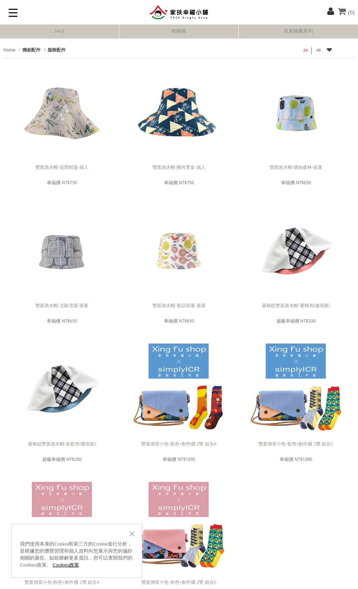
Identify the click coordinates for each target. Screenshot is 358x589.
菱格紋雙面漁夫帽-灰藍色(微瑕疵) (62, 444)
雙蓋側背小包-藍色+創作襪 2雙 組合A (178, 444)
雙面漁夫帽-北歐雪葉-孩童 (61, 306)
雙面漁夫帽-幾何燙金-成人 (179, 168)
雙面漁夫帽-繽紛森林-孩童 (296, 168)
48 (318, 50)
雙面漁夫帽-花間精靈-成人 (61, 168)
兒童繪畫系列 (298, 31)
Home (9, 50)
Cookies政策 (65, 565)
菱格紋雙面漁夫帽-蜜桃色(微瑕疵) (296, 306)
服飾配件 (57, 50)
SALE (59, 31)
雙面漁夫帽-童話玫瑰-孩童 (179, 306)
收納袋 (178, 31)
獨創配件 (31, 50)
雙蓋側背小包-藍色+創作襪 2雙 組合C (296, 444)
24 (305, 50)
